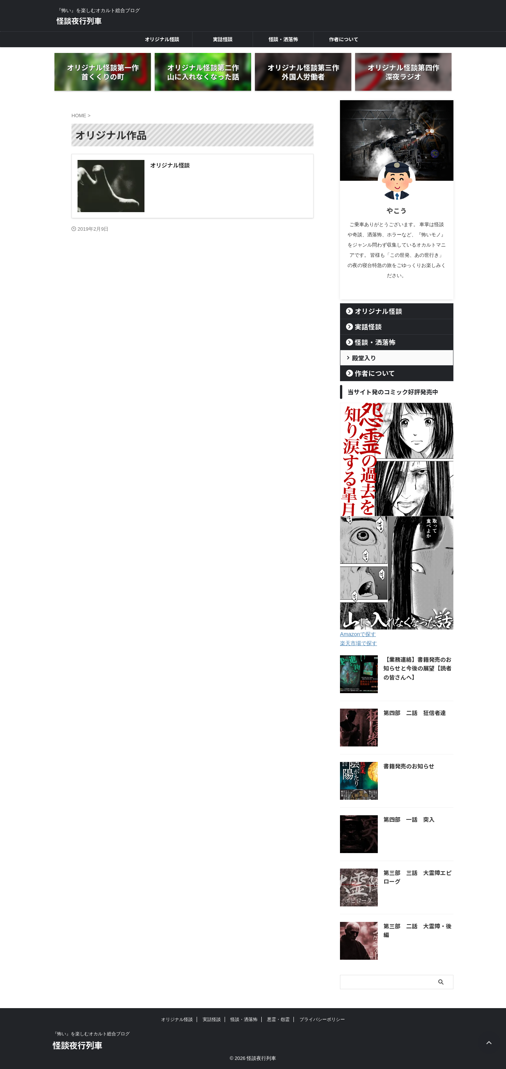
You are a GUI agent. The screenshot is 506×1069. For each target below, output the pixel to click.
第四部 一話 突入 (407, 819)
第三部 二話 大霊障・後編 (417, 926)
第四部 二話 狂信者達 (412, 713)
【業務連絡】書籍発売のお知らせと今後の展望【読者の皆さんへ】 (417, 668)
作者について (344, 39)
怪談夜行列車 (79, 20)
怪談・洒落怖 (283, 39)
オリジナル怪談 (162, 39)
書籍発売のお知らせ (407, 766)
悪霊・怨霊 (278, 1019)
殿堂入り (361, 357)
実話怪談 (223, 39)
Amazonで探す (357, 634)
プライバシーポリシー (322, 1019)
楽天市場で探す (358, 643)
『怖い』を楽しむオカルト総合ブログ (91, 1033)
